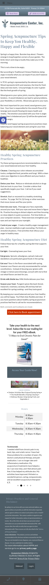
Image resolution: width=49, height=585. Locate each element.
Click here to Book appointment (24, 312)
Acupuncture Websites (20, 553)
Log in (31, 566)
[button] (3, 120)
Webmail (19, 566)
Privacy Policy (33, 558)
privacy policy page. (28, 548)
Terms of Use (22, 558)
